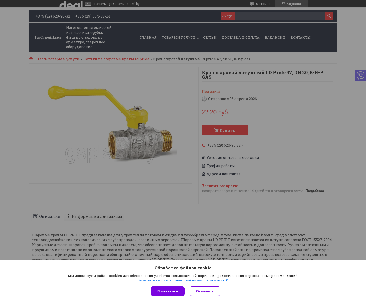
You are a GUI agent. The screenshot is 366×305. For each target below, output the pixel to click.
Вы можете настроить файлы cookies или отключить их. (181, 280)
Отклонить (205, 291)
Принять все (167, 291)
